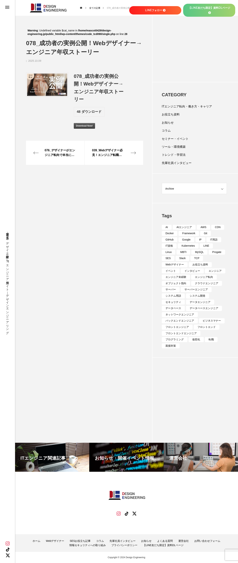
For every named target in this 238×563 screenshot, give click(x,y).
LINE (206, 245)
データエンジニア (200, 302)
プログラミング (174, 339)
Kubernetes (188, 245)
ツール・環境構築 (174, 146)
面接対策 (170, 345)
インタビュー (192, 270)
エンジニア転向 (204, 276)
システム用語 (173, 295)
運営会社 (183, 540)
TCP (196, 258)
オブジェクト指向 (175, 283)
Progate (216, 252)
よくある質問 (165, 540)
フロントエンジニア (177, 326)
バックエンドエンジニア (179, 320)
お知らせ (168, 122)
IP (200, 239)
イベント (170, 270)
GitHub (169, 239)
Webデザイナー (174, 264)
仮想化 (196, 339)
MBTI (183, 252)
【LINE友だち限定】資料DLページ (163, 545)
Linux (168, 252)
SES (168, 258)
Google (186, 239)
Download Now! (84, 126)
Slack (182, 258)
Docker (169, 233)
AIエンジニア (184, 227)
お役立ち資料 (171, 114)
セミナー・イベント (175, 138)
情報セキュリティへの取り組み (87, 545)
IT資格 (169, 245)
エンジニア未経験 (175, 276)
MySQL (199, 252)
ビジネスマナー (212, 320)
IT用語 (214, 239)
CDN (218, 227)
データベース (173, 308)
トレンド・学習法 (174, 154)
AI (166, 227)
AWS (203, 227)
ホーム (36, 540)
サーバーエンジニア (196, 289)
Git (205, 233)
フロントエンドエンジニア (181, 333)
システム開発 (197, 295)
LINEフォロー (155, 10)
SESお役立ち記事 (80, 540)
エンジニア (215, 270)
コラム (166, 130)
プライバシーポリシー (124, 545)
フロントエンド (206, 326)
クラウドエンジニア (206, 283)
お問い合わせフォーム (207, 540)
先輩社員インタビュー (177, 162)
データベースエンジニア (204, 308)
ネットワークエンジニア (179, 314)
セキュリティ (173, 302)
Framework (188, 233)
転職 (211, 339)
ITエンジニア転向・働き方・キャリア (187, 106)
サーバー (170, 289)
